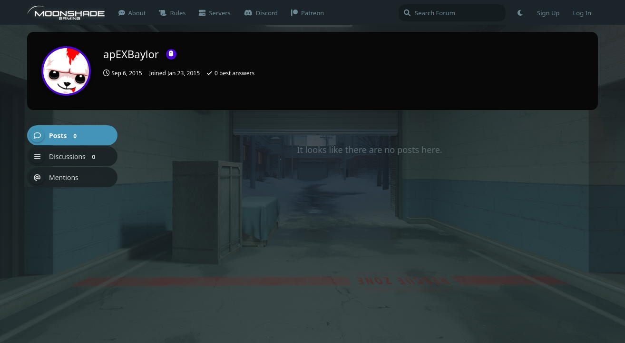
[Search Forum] (452, 12)
